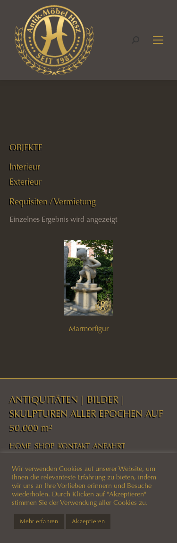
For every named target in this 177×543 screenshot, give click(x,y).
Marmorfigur (89, 328)
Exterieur (25, 182)
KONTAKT (74, 446)
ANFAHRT (109, 446)
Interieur (24, 167)
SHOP (44, 446)
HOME (20, 446)
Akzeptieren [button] (88, 521)
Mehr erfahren (39, 521)
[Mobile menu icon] (158, 40)
